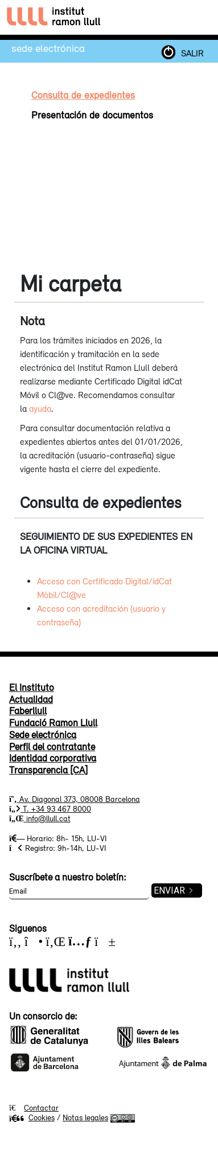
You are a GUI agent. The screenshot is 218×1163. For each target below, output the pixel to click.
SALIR (192, 53)
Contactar (41, 1107)
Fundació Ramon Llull (53, 722)
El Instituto (31, 687)
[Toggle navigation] (200, 17)
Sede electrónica (48, 48)
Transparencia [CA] (48, 770)
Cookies (32, 1117)
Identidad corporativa (52, 758)
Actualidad (31, 699)
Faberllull (28, 710)
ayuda (40, 408)
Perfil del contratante (52, 746)
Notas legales (85, 1117)
